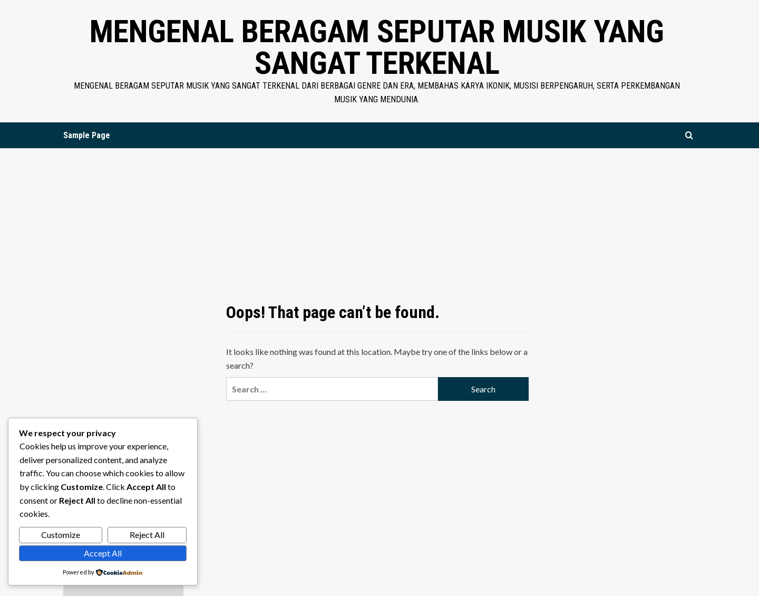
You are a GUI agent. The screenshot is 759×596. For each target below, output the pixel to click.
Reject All (147, 535)
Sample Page (86, 135)
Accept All (103, 553)
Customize (60, 535)
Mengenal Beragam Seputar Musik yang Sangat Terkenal (377, 47)
